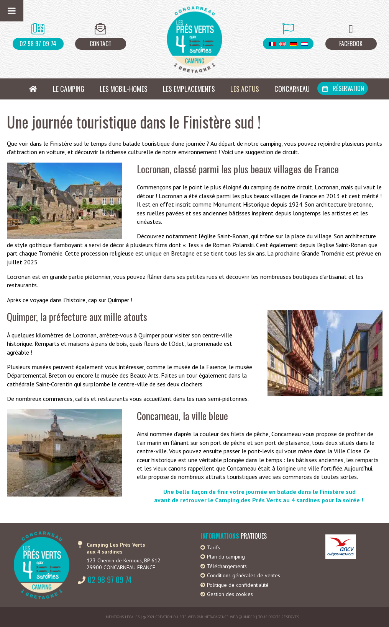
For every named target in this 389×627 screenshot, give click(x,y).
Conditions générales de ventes (243, 575)
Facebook (351, 43)
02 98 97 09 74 (38, 43)
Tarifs (213, 547)
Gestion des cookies (230, 594)
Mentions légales (123, 616)
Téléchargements (227, 566)
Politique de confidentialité (238, 584)
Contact (101, 43)
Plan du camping (226, 556)
